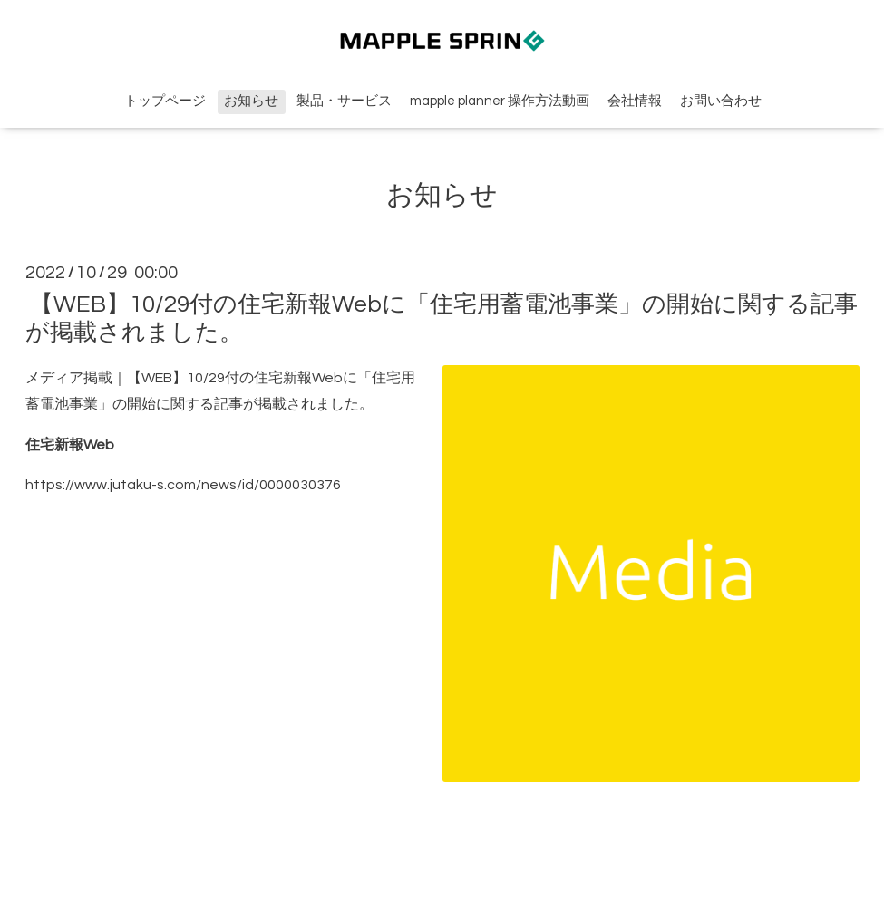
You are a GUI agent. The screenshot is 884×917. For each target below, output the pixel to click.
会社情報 (634, 101)
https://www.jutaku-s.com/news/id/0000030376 (183, 485)
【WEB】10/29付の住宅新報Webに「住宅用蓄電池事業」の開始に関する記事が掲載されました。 (441, 318)
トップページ (165, 101)
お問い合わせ (721, 101)
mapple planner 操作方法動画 (499, 101)
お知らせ (251, 101)
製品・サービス (344, 101)
